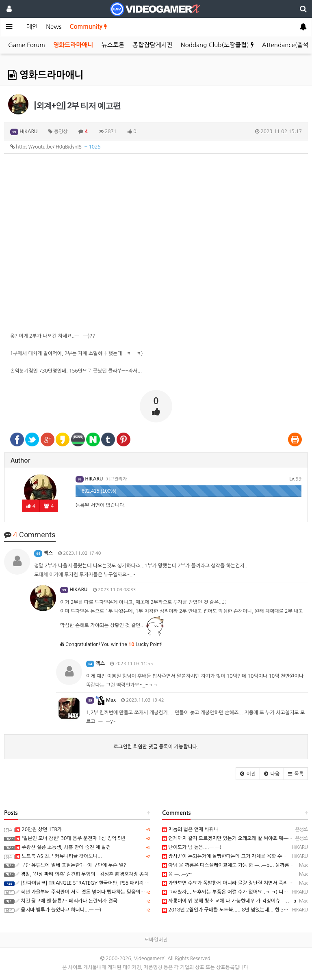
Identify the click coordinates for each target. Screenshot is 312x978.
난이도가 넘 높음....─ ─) (191, 847)
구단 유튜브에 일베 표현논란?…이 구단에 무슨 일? (70, 865)
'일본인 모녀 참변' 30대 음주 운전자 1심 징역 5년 (70, 838)
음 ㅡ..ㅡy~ (177, 874)
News (53, 27)
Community (88, 27)
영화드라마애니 (73, 45)
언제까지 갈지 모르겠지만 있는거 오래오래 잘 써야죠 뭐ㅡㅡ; (228, 838)
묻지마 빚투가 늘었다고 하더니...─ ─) (58, 909)
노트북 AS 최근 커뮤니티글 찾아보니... (58, 856)
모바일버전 (156, 939)
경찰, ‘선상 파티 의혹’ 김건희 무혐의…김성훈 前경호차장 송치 (82, 874)
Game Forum (26, 45)
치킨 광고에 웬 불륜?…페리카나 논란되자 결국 (66, 900)
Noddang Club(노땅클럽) (217, 45)
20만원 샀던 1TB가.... (41, 829)
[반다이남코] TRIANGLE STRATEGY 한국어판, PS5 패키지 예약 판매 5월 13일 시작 (105, 883)
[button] (248, 773)
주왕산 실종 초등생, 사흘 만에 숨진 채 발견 (62, 847)
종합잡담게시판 (152, 45)
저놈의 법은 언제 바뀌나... (192, 829)
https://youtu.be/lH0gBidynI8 (55, 146)
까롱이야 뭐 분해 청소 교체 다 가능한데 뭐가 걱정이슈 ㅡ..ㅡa (229, 900)
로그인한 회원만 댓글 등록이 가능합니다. (156, 746)
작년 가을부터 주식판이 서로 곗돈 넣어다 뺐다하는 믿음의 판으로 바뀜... (93, 892)
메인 (32, 27)
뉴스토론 (113, 45)
